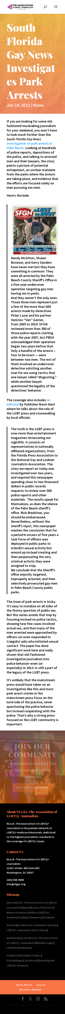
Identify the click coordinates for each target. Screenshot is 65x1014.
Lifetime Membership (19, 947)
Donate (40, 984)
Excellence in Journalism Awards (37, 925)
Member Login (44, 943)
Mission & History (17, 912)
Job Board (30, 960)
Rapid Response (32, 917)
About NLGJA (24, 984)
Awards (11, 925)
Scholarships (14, 960)
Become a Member (31, 989)
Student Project (31, 955)
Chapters (49, 917)
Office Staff (36, 912)
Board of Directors (41, 907)
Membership (14, 938)
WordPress (32, 1009)
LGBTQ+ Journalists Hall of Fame (26, 930)
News (38, 105)
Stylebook (13, 955)
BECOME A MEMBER (32, 787)
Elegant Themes (32, 1004)
